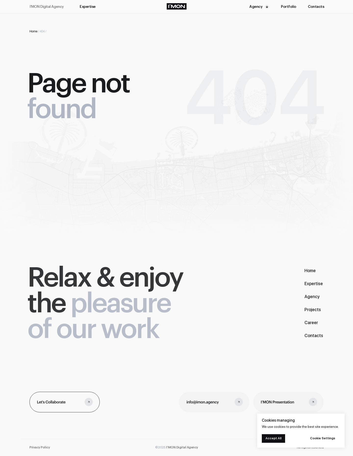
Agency (255, 7)
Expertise (88, 7)
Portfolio (288, 7)
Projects (312, 309)
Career (311, 322)
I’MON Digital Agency (46, 7)
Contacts (316, 7)
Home (33, 31)
